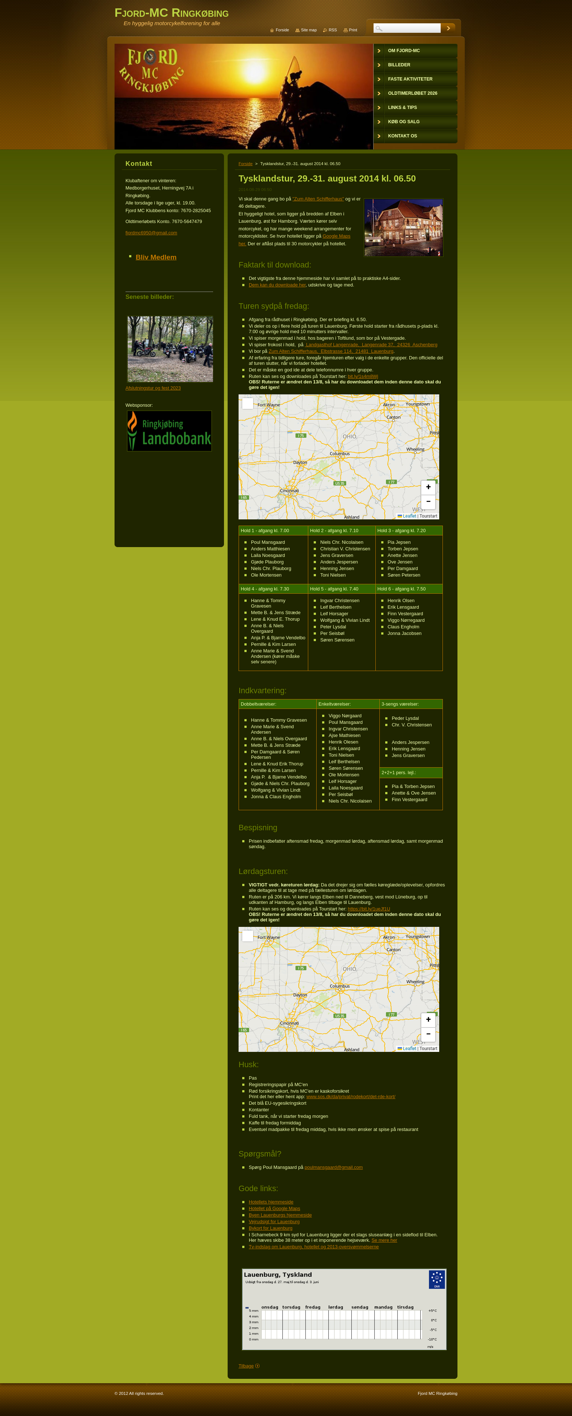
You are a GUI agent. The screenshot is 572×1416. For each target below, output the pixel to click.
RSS (333, 30)
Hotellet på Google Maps (274, 1208)
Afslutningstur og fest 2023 (153, 388)
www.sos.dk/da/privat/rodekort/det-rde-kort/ (350, 1096)
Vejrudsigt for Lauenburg (274, 1221)
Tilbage (246, 1366)
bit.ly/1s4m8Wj (363, 376)
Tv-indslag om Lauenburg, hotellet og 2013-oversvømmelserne (314, 1246)
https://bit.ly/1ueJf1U (369, 909)
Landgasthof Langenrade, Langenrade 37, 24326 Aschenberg (371, 344)
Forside (245, 163)
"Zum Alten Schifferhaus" (318, 199)
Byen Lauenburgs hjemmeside (280, 1215)
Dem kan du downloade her (277, 285)
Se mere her (384, 1240)
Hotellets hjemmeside (271, 1202)
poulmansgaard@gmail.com (334, 1167)
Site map (309, 30)
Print (353, 30)
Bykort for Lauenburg (271, 1228)
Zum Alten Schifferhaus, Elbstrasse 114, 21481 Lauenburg (331, 351)
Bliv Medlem (156, 257)
